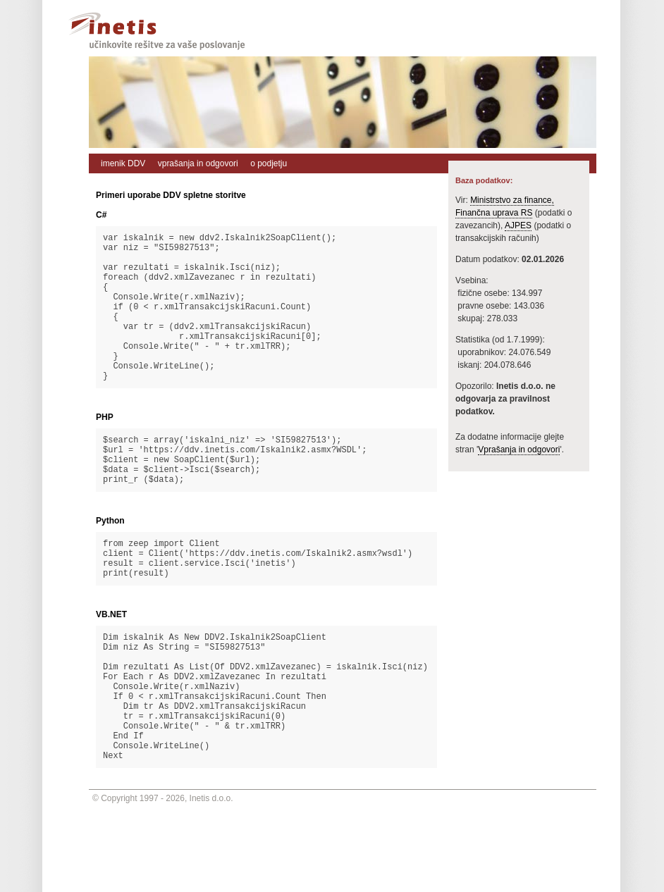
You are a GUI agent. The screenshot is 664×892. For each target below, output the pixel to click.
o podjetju (268, 163)
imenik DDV (123, 163)
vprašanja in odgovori (198, 163)
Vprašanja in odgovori (519, 449)
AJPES (518, 225)
